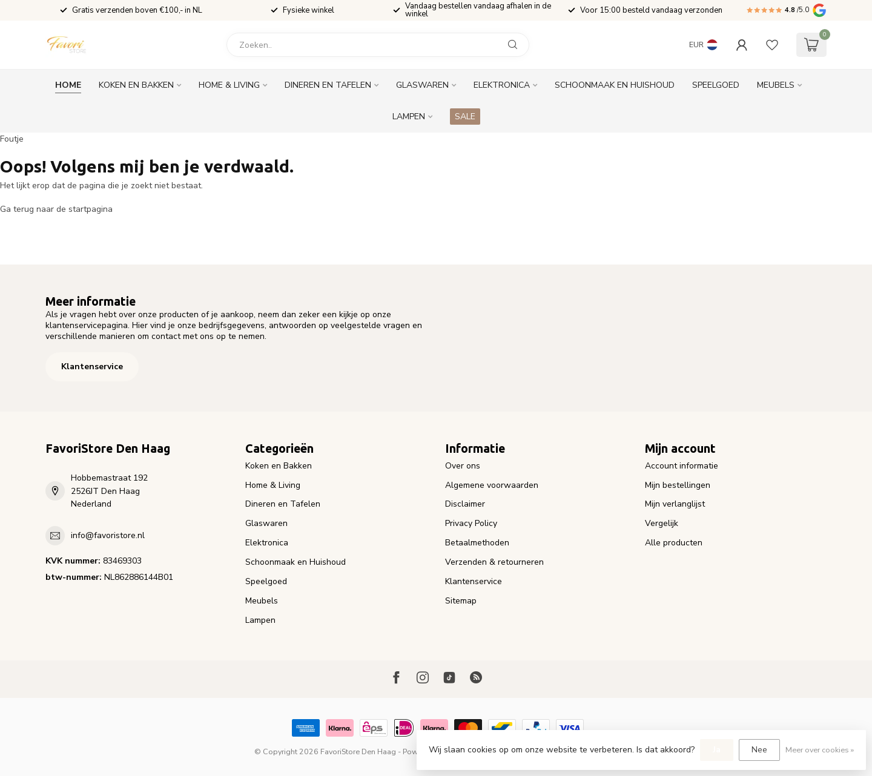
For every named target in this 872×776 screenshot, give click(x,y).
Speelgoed (715, 85)
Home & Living (229, 85)
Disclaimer (465, 504)
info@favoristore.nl (108, 535)
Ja (717, 749)
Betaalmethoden (477, 542)
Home (68, 85)
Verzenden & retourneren (494, 562)
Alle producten (673, 542)
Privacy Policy (471, 523)
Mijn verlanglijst (675, 504)
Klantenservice (92, 366)
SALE (465, 116)
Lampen (408, 116)
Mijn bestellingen (677, 485)
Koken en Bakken (136, 85)
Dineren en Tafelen (328, 85)
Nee (759, 749)
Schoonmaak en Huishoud (615, 85)
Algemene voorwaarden (491, 485)
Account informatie (681, 466)
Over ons (462, 466)
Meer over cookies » (819, 750)
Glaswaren (422, 85)
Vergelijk (661, 523)
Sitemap (461, 601)
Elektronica (502, 85)
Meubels (775, 85)
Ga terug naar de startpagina (56, 209)
